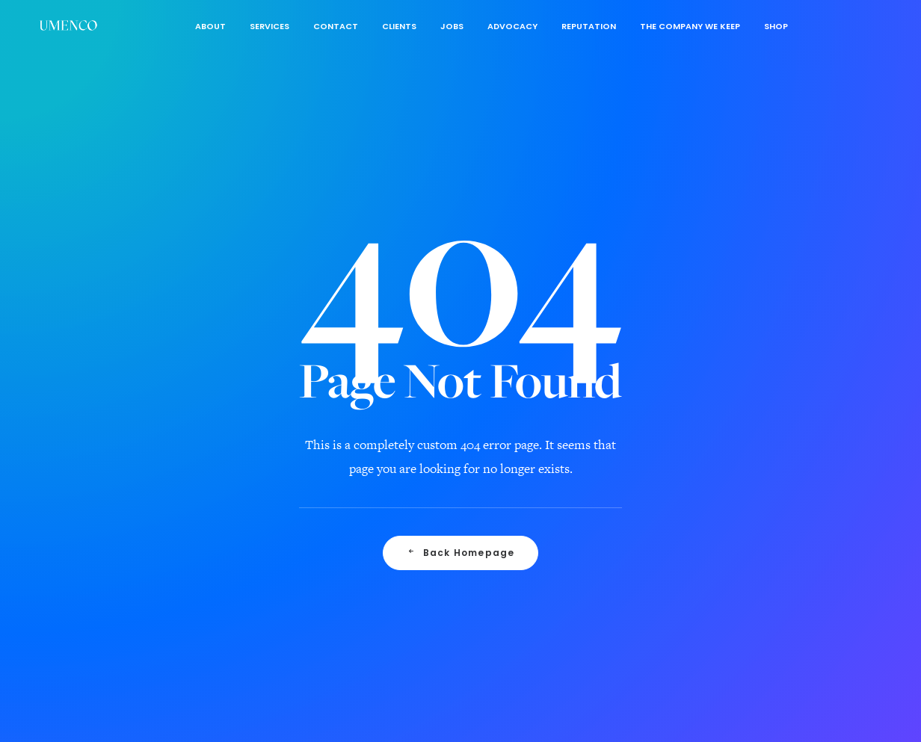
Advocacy (512, 26)
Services (269, 26)
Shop (776, 26)
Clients (399, 26)
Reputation (588, 26)
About (210, 26)
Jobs (451, 26)
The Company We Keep (690, 26)
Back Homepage (461, 562)
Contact (335, 26)
